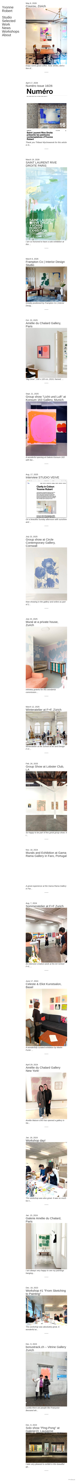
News (6, 28)
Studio (7, 17)
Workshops (10, 31)
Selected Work (8, 22)
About (6, 35)
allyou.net (73, 1479)
